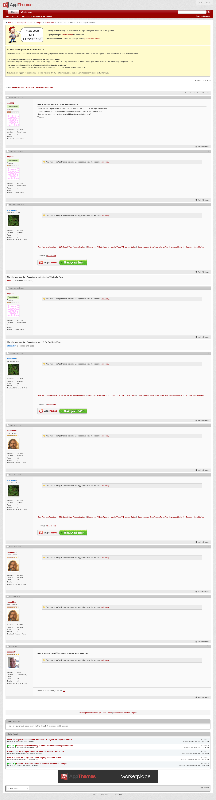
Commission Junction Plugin (124, 713)
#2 (208, 151)
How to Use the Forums (42, 16)
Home (14, 12)
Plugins (39, 23)
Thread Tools (189, 93)
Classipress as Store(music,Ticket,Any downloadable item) (161, 247)
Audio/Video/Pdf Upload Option (123, 247)
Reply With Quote (202, 147)
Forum (10, 23)
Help (208, 2)
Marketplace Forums (25, 23)
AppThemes (204, 788)
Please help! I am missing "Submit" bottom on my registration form (44, 746)
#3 (208, 204)
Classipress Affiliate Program (98, 247)
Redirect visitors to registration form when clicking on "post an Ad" (36, 751)
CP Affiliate (49, 23)
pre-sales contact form (92, 39)
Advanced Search (203, 16)
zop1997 (10, 281)
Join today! (105, 162)
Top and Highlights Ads (195, 247)
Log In (200, 2)
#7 (208, 475)
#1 (208, 97)
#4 (208, 288)
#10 (208, 646)
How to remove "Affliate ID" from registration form (32, 87)
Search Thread (202, 93)
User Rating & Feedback (47, 247)
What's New (26, 12)
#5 (208, 353)
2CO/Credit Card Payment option (72, 247)
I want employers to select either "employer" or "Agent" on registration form (39, 739)
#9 (208, 596)
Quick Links (25, 16)
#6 (208, 425)
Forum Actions (12, 16)
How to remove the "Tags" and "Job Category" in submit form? (34, 758)
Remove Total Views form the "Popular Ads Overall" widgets (42, 763)
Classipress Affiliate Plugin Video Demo (96, 713)
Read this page (67, 35)
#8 (208, 547)
